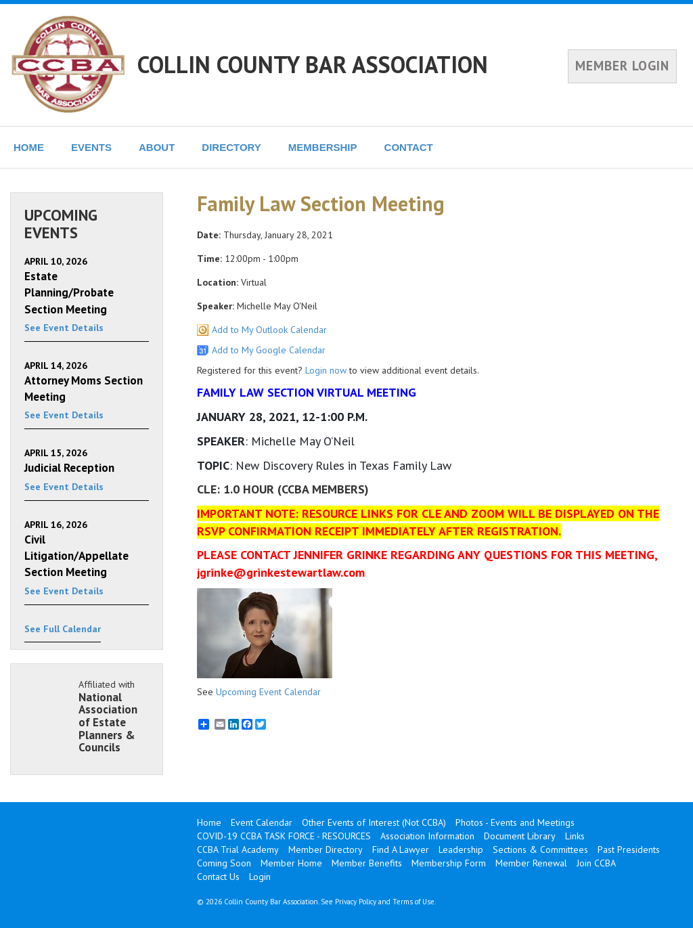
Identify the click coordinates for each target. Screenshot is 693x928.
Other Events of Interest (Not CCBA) (374, 822)
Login (260, 876)
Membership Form (448, 863)
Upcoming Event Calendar (268, 692)
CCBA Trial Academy (238, 849)
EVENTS (91, 147)
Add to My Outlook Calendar (269, 330)
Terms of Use (413, 901)
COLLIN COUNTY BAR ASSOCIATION (312, 64)
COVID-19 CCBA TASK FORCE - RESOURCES (284, 836)
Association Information (427, 836)
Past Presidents (629, 849)
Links (575, 836)
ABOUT (157, 147)
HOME (29, 147)
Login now (325, 370)
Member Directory (325, 849)
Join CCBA (596, 863)
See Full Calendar (62, 629)
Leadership (461, 849)
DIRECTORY (231, 147)
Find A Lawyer (400, 849)
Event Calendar (261, 822)
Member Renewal (531, 863)
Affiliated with (114, 716)
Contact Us (218, 876)
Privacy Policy (355, 901)
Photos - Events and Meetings (515, 822)
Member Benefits (367, 863)
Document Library (520, 836)
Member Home (291, 863)
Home (209, 822)
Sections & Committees (540, 849)
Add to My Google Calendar (269, 350)
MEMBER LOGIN (622, 66)
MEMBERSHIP (322, 147)
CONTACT (408, 147)
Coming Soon (224, 863)
